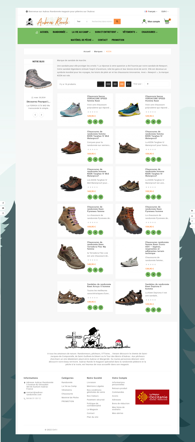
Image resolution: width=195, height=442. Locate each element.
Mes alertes (117, 413)
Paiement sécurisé (96, 400)
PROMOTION (68, 401)
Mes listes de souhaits (118, 408)
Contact (91, 413)
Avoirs (115, 396)
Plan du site (92, 417)
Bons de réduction (121, 403)
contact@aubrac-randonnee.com (34, 393)
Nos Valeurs (93, 396)
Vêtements (67, 390)
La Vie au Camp (69, 386)
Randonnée (67, 382)
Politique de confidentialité (94, 404)
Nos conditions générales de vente (96, 391)
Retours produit (119, 388)
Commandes (118, 392)
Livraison (91, 382)
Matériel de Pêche (70, 397)
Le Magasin (92, 409)
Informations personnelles (118, 383)
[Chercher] (102, 21)
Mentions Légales (95, 386)
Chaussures (67, 394)
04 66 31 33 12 (33, 398)
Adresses (116, 400)
